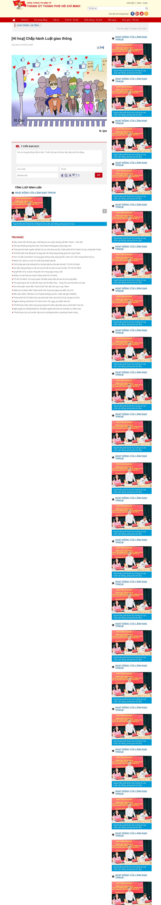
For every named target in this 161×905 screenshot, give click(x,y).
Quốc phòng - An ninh (94, 20)
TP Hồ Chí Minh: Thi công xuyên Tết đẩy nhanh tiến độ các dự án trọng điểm (45, 279)
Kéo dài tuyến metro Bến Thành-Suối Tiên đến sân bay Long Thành (41, 286)
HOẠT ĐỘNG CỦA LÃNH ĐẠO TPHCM (35, 193)
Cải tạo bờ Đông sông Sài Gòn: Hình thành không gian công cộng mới (42, 246)
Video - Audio (141, 3)
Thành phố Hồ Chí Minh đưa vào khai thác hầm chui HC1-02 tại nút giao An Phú (47, 298)
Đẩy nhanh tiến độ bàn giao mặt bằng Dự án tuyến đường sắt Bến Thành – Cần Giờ (48, 242)
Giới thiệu (130, 3)
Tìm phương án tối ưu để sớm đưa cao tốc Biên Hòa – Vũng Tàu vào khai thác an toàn (49, 283)
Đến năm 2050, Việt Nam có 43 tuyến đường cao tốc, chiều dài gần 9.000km (45, 294)
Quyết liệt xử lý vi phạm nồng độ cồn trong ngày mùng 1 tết (38, 272)
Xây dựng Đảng (41, 20)
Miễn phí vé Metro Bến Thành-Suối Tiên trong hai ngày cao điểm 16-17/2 (43, 290)
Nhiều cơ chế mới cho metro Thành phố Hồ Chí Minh (35, 275)
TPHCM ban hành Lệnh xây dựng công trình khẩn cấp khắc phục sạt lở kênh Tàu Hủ (48, 305)
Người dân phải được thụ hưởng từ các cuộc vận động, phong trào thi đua (43, 224)
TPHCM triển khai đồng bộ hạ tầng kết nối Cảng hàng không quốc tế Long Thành (47, 253)
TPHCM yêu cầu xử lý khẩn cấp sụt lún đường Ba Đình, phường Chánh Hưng (46, 312)
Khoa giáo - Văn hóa (131, 20)
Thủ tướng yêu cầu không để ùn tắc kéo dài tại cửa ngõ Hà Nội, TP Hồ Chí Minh (47, 264)
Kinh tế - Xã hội (72, 20)
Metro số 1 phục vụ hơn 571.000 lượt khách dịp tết (34, 261)
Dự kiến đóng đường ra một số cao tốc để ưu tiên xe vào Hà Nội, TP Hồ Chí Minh (47, 268)
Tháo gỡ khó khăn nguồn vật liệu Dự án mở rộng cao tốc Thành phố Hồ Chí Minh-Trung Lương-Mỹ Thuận (57, 249)
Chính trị (25, 20)
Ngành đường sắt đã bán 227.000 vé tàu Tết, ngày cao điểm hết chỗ (42, 301)
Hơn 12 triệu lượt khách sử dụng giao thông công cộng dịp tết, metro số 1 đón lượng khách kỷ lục (54, 257)
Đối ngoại (113, 20)
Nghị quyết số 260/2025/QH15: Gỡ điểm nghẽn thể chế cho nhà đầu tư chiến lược (47, 309)
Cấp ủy (56, 20)
